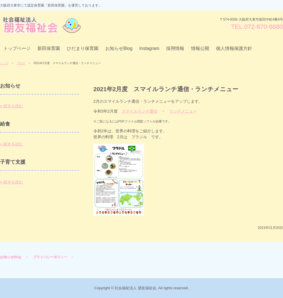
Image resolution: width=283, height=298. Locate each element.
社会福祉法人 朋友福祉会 (43, 25)
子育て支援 (12, 162)
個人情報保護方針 (234, 48)
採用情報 (175, 48)
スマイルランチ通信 (139, 111)
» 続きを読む (11, 106)
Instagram (149, 48)
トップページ (17, 48)
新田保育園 (48, 48)
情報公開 (200, 48)
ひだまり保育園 (82, 48)
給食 (5, 124)
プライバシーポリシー (50, 257)
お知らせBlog (118, 48)
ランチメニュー (183, 111)
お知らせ (10, 86)
